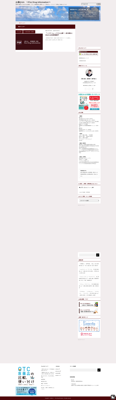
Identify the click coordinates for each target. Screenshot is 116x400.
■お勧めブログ (58, 375)
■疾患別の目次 (44, 381)
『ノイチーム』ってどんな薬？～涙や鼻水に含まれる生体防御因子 (59, 34)
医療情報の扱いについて (84, 58)
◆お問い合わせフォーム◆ (86, 187)
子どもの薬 (19, 31)
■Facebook (58, 371)
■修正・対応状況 (44, 383)
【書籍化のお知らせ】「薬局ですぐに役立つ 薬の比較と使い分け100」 (48, 373)
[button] (113, 397)
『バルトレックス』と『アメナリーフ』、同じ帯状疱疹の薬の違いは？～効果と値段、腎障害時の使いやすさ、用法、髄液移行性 (89, 278)
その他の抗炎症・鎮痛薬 (29, 31)
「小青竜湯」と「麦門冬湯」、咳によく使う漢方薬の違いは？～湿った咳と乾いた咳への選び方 (89, 264)
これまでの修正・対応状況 (84, 192)
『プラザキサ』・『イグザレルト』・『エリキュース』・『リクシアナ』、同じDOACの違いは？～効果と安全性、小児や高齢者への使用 (89, 293)
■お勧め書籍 (57, 373)
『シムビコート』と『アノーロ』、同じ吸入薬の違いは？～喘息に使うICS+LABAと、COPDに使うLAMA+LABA (89, 271)
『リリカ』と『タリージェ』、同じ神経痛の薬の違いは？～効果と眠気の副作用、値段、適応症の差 (89, 286)
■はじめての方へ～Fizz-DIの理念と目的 (47, 376)
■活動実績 (43, 379)
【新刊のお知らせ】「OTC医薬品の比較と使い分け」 (48, 370)
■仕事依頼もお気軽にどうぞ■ (89, 85)
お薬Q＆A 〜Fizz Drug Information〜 (33, 2)
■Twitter (57, 369)
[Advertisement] (90, 35)
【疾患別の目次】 (82, 60)
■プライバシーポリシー (45, 385)
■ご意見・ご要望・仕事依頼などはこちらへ (47, 388)
